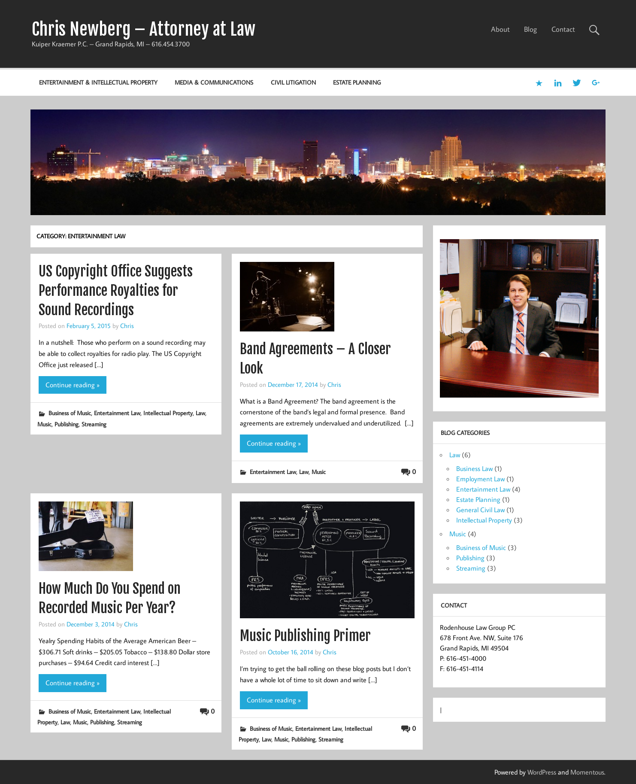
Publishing (67, 424)
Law (200, 413)
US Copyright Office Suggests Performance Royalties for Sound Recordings (116, 291)
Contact (563, 29)
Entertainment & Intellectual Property (98, 82)
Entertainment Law (117, 413)
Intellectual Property (168, 413)
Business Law (474, 468)
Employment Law (480, 478)
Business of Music (69, 413)
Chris (127, 325)
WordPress (541, 772)
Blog (530, 29)
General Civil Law (480, 509)
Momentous (587, 772)
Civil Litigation (293, 82)
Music (44, 424)
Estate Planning (357, 82)
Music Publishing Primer (305, 635)
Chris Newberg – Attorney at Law (143, 29)
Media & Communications (214, 82)
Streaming (94, 424)
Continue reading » (72, 384)
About (500, 29)
